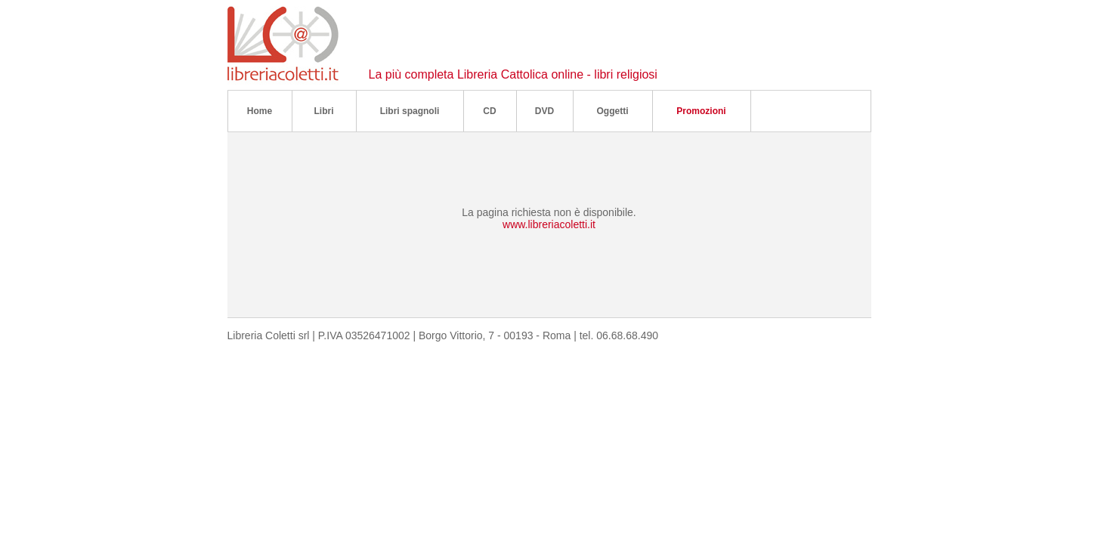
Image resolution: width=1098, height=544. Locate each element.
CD (489, 111)
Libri (324, 111)
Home (259, 111)
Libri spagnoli (410, 111)
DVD (544, 111)
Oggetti (613, 111)
